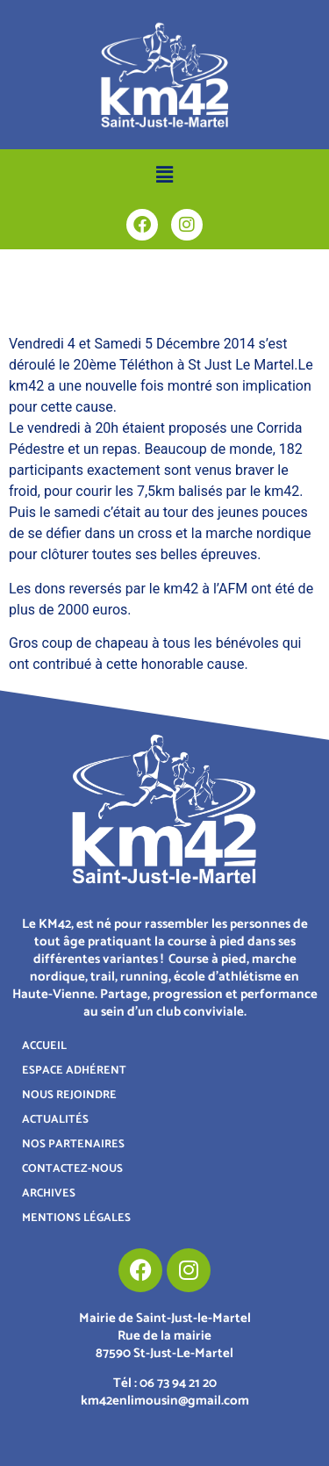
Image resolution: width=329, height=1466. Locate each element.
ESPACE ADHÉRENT (74, 1070)
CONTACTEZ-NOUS (72, 1169)
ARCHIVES (48, 1193)
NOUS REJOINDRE (69, 1095)
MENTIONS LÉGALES (76, 1218)
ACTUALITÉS (55, 1119)
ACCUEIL (44, 1046)
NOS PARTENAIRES (73, 1144)
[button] (164, 174)
